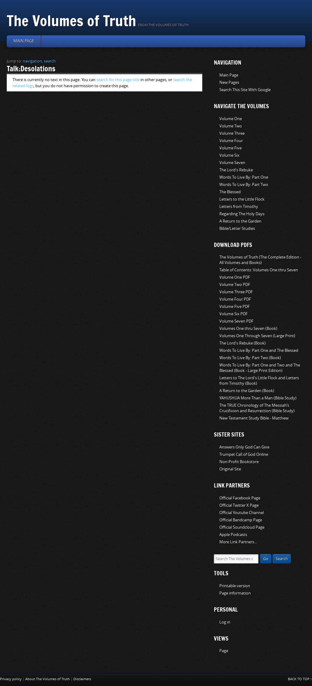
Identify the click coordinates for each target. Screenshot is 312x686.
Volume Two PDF (234, 284)
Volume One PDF (234, 277)
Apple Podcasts (233, 534)
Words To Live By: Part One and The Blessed (258, 350)
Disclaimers (82, 679)
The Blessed (230, 192)
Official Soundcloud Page (241, 527)
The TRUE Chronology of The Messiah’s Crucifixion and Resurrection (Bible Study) (257, 408)
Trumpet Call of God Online (243, 454)
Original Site (230, 469)
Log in (224, 622)
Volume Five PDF (234, 306)
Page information (235, 593)
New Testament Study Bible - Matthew (254, 418)
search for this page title (118, 79)
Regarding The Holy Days (241, 214)
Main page (23, 41)
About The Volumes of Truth (47, 679)
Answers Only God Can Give (244, 447)
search (50, 61)
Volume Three (232, 133)
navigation (32, 61)
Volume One (230, 118)
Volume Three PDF (236, 292)
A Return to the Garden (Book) (246, 390)
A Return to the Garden (240, 221)
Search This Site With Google (245, 90)
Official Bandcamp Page (240, 520)
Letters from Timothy (238, 206)
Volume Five (230, 148)
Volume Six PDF (233, 314)
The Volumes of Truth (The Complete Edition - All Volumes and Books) (260, 260)
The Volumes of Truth (71, 20)
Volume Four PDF (235, 299)
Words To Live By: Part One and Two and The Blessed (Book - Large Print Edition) (259, 368)
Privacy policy (11, 679)
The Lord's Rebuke (236, 170)
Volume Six (229, 155)
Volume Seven (232, 162)
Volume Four (231, 140)
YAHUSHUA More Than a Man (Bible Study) (257, 398)
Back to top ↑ (300, 679)
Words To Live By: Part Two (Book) (250, 358)
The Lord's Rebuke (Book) (242, 343)
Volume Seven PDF (236, 321)
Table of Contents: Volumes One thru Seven (258, 270)
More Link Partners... (238, 542)
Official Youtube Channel (241, 512)
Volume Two (230, 126)
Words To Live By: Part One (243, 177)
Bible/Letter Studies (237, 228)
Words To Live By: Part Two (243, 184)
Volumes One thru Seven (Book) (248, 328)
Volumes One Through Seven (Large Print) (257, 336)
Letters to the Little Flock (241, 199)
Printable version (234, 586)
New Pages (229, 82)
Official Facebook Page (239, 498)
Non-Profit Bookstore (239, 461)
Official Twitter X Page (239, 505)
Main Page (228, 75)
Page (223, 650)
